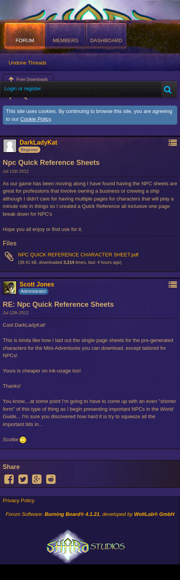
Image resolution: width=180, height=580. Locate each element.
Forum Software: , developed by (89, 514)
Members (66, 40)
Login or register (22, 88)
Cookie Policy (35, 119)
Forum (25, 40)
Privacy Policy (18, 500)
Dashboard (106, 40)
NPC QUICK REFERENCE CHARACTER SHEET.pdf (78, 255)
